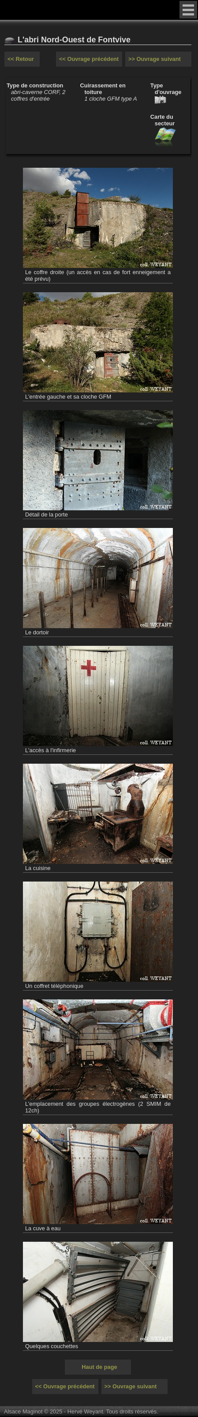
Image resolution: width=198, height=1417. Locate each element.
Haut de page (99, 1367)
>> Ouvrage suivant (154, 59)
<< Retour (20, 59)
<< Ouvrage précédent (89, 59)
